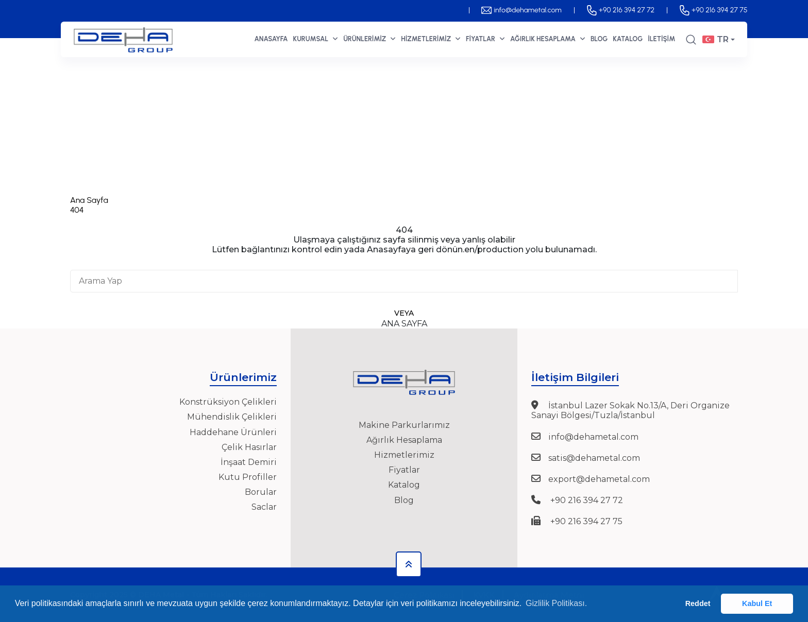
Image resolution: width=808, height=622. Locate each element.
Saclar (264, 507)
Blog (404, 500)
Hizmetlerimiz (404, 455)
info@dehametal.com (521, 10)
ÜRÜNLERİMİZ (369, 39)
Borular (261, 492)
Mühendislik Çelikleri (232, 417)
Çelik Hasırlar (249, 447)
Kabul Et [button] (757, 603)
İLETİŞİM (661, 39)
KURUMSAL (316, 38)
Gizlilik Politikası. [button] (556, 603)
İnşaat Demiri (249, 462)
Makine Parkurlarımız (404, 425)
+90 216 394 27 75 (713, 10)
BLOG (599, 39)
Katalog (404, 485)
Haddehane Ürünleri (233, 432)
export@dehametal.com (599, 479)
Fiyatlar (404, 470)
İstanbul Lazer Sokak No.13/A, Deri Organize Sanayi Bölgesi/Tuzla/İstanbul (630, 410)
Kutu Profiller (247, 477)
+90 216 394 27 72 (620, 10)
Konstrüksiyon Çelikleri (228, 402)
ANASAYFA (271, 39)
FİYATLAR (485, 38)
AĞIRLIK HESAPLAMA (547, 38)
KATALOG (628, 39)
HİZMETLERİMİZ (431, 38)
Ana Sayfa (89, 200)
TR (715, 39)
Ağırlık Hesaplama (404, 440)
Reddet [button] (698, 603)
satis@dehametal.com (594, 458)
